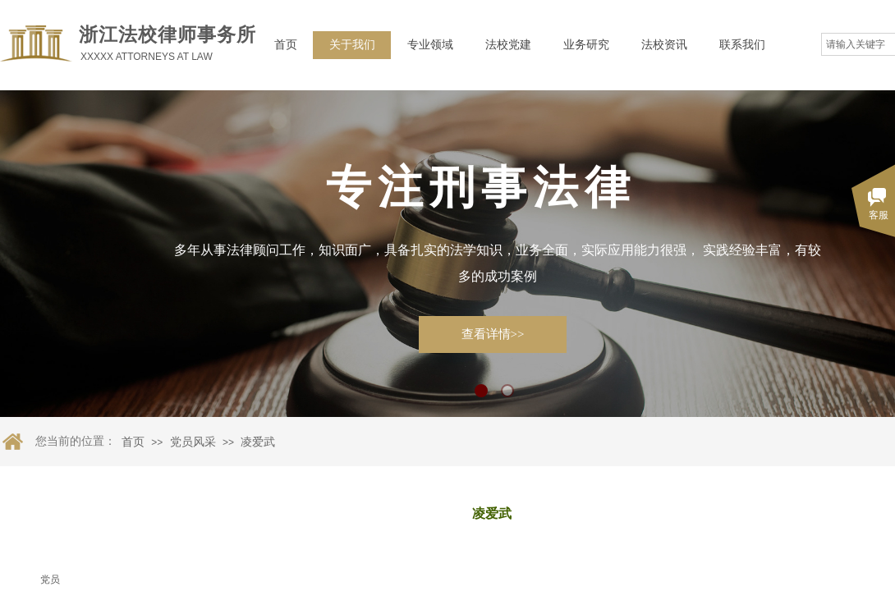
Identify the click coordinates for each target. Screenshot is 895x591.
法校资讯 (664, 45)
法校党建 (508, 45)
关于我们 (352, 45)
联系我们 (742, 45)
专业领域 (430, 45)
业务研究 (586, 45)
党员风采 (193, 442)
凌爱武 (258, 442)
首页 (285, 45)
